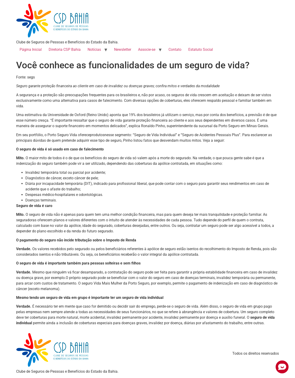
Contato (174, 49)
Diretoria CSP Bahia (65, 49)
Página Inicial (31, 49)
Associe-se (146, 49)
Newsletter (122, 49)
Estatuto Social (200, 49)
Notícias (94, 49)
